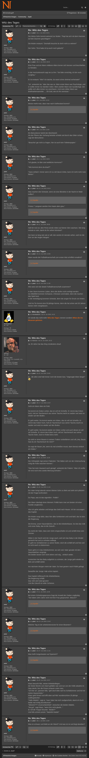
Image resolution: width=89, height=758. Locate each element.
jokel (5, 45)
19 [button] (72, 26)
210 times (15, 52)
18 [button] (69, 26)
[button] (58, 26)
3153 (11, 357)
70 (10, 328)
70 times (14, 51)
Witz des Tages (10, 22)
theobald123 (7, 323)
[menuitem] (82, 13)
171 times (15, 362)
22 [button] (83, 26)
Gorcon (6, 353)
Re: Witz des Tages (38, 30)
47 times (15, 364)
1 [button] (64, 26)
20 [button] (76, 26)
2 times (14, 329)
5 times (15, 331)
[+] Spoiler (34, 109)
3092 (11, 48)
